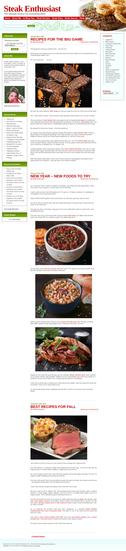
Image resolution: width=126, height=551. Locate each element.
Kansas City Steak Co (48, 544)
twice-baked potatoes (79, 517)
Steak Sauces (71, 18)
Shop (81, 18)
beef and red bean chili (51, 269)
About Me (16, 18)
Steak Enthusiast (32, 8)
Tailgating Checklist (12, 151)
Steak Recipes (43, 18)
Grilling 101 (10, 119)
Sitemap (6, 546)
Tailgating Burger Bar (13, 142)
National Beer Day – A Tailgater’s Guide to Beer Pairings (14, 155)
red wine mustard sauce (46, 503)
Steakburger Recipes (112, 74)
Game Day (109, 46)
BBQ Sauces (109, 42)
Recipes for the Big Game (56, 39)
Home (7, 18)
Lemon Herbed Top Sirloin (73, 149)
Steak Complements (112, 70)
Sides (107, 68)
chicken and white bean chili (70, 322)
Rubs (107, 62)
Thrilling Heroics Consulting (31, 546)
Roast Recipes (110, 60)
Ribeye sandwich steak (77, 375)
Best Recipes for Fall (53, 407)
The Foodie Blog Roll (11, 209)
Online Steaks (16, 219)
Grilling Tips (29, 18)
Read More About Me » (12, 106)
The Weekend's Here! (112, 78)
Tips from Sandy (110, 80)
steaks (81, 499)
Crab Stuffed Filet (49, 120)
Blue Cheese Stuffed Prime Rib (51, 517)
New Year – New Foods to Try (60, 176)
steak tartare (72, 215)
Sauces (108, 64)
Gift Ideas (108, 48)
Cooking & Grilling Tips (113, 44)
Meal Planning (110, 54)
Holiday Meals (110, 50)
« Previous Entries (38, 536)
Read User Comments (88, 42)
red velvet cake (46, 519)
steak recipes (54, 111)
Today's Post (109, 82)
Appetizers (109, 40)
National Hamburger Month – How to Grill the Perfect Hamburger (14, 128)
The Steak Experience (112, 76)
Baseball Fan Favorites (14, 144)
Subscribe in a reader (11, 40)
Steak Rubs (57, 18)
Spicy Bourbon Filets (81, 133)
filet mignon (81, 120)
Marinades (109, 52)
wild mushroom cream (64, 503)
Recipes (108, 58)
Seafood (108, 66)
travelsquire (10, 173)
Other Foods (109, 56)
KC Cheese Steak (81, 141)
